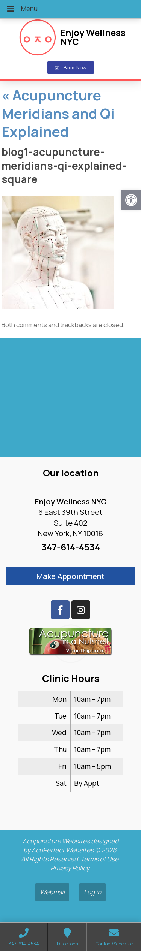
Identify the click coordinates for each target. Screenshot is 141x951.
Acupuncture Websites (56, 841)
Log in (92, 892)
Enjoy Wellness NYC (93, 37)
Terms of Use (99, 859)
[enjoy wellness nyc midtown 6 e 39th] (70, 401)
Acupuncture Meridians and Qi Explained (58, 113)
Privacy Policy (69, 868)
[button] (131, 200)
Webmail (52, 892)
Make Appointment (70, 576)
